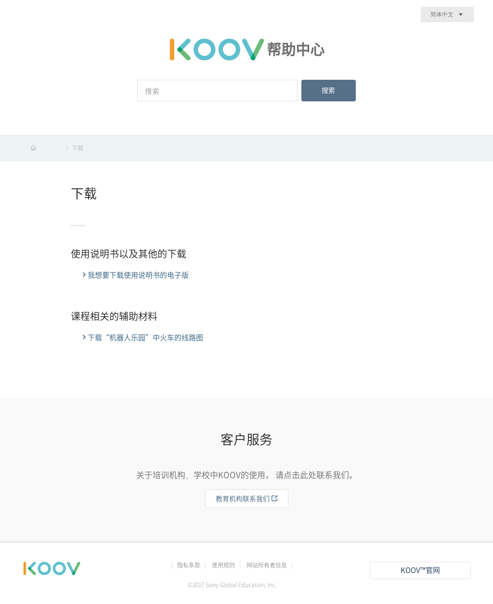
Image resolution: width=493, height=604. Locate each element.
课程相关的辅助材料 (114, 316)
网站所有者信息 (266, 565)
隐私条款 (188, 565)
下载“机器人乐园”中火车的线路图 (141, 337)
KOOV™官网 (420, 570)
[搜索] (217, 90)
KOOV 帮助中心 (42, 148)
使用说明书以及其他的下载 (128, 254)
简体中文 (442, 14)
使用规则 (223, 565)
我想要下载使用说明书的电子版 (134, 275)
